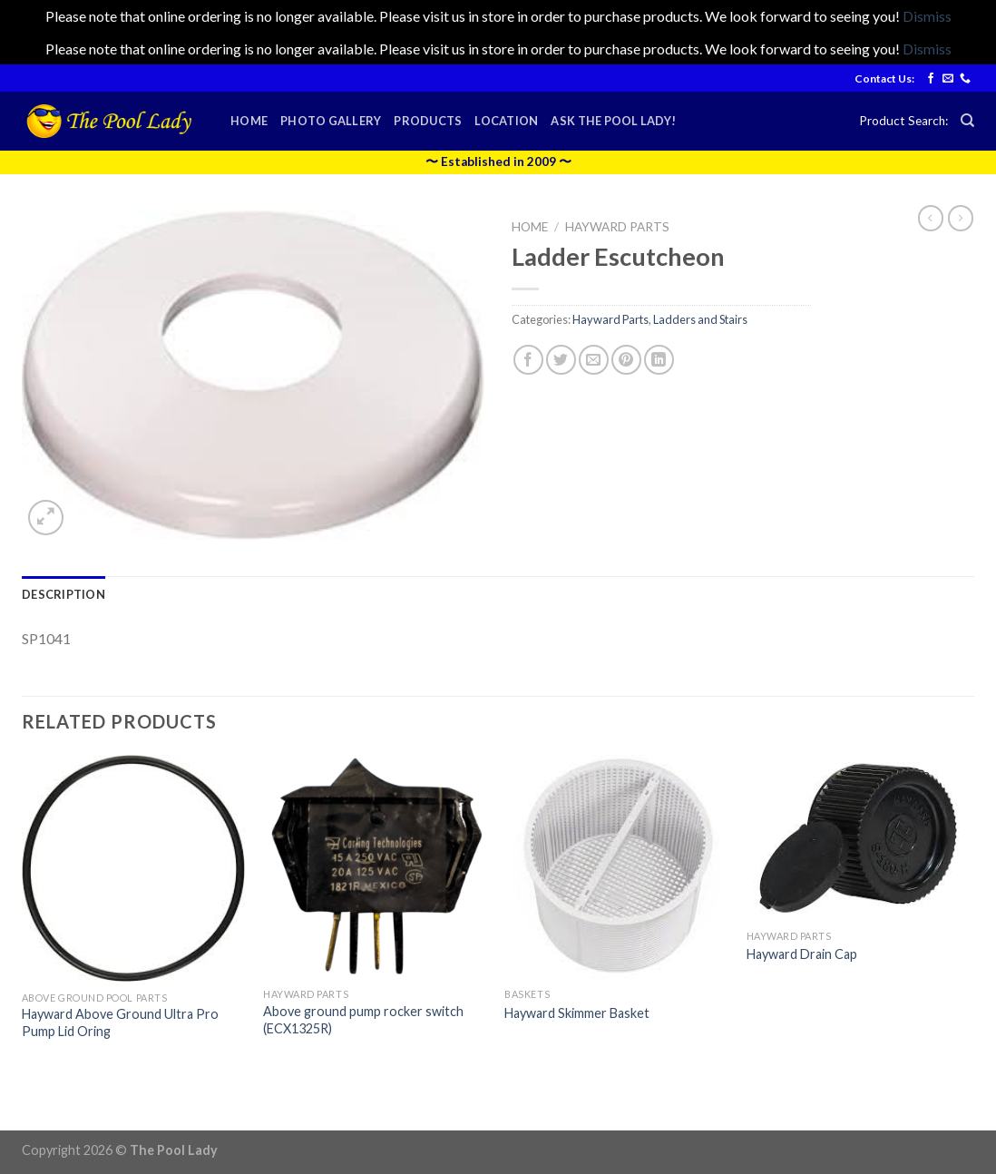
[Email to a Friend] (594, 360)
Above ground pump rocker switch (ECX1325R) (363, 1019)
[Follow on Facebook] (930, 79)
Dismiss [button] (927, 15)
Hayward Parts (617, 227)
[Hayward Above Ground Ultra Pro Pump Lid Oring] (134, 868)
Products (428, 120)
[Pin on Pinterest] (626, 360)
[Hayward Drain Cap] (859, 837)
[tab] (63, 594)
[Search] (967, 120)
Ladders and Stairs (700, 319)
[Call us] (965, 79)
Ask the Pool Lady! (613, 120)
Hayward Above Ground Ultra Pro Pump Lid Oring (120, 1022)
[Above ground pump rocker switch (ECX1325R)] (375, 867)
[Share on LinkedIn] (659, 360)
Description (63, 594)
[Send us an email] (947, 79)
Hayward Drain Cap (802, 954)
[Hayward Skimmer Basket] (616, 867)
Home (249, 120)
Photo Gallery (330, 120)
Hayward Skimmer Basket (576, 1013)
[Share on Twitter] (561, 360)
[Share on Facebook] (528, 360)
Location (506, 120)
